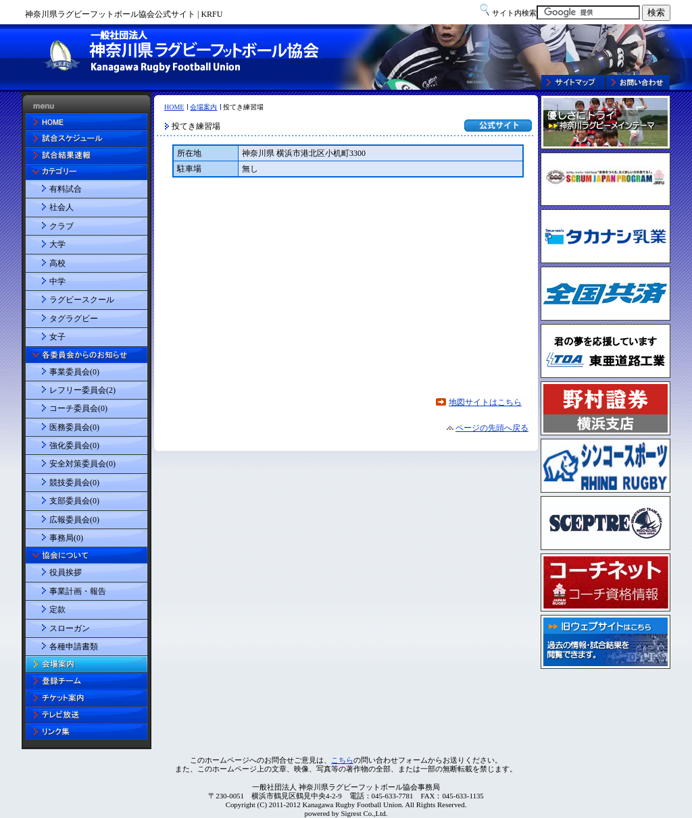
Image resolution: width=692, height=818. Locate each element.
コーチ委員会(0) (78, 408)
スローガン (69, 628)
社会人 (61, 207)
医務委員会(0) (74, 427)
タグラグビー (73, 318)
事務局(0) (66, 538)
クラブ (61, 226)
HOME (174, 107)
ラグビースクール (81, 299)
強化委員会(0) (74, 445)
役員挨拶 (65, 572)
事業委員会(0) (74, 372)
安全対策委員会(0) (82, 463)
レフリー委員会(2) (82, 390)
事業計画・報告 (77, 591)
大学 (57, 244)
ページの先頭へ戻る (491, 428)
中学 (57, 281)
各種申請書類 (73, 646)
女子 (57, 337)
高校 (57, 263)
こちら (342, 760)
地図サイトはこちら (485, 402)
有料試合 (65, 189)
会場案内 (203, 107)
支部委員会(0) (74, 501)
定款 (57, 609)
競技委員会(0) (74, 482)
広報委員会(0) (74, 519)
